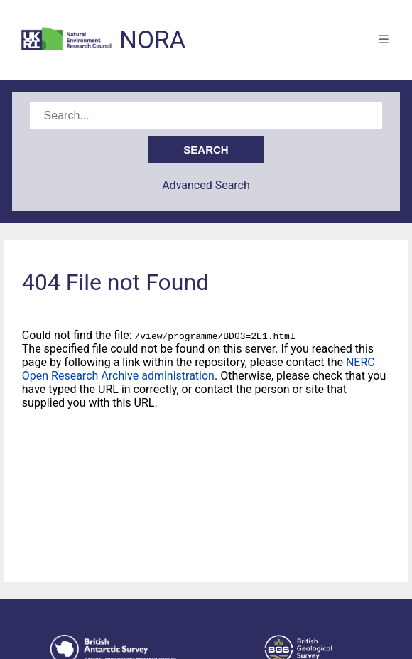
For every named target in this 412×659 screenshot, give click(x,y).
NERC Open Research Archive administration (198, 368)
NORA (152, 40)
